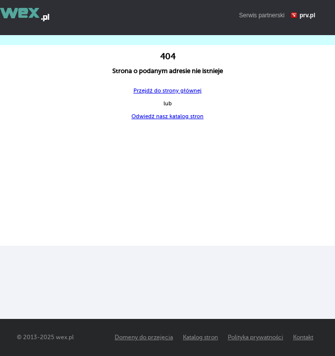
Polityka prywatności (255, 337)
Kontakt (303, 337)
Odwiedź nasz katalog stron (167, 116)
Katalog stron (200, 337)
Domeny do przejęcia (144, 337)
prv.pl (307, 15)
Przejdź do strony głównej (167, 91)
